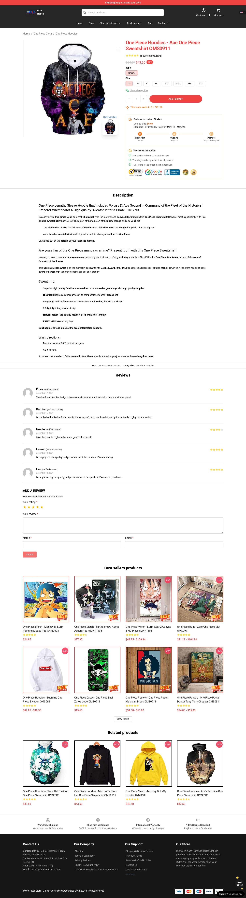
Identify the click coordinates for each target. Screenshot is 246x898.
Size (128, 78)
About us (79, 851)
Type (128, 67)
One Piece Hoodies (66, 33)
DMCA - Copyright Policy (87, 865)
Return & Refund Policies (138, 860)
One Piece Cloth (43, 33)
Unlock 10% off (240, 883)
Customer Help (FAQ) (136, 869)
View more (123, 719)
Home (26, 33)
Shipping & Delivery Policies (139, 851)
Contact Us (131, 865)
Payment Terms (134, 855)
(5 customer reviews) (151, 55)
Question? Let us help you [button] (230, 894)
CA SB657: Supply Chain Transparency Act (96, 869)
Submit (29, 554)
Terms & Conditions (85, 855)
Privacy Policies (83, 860)
